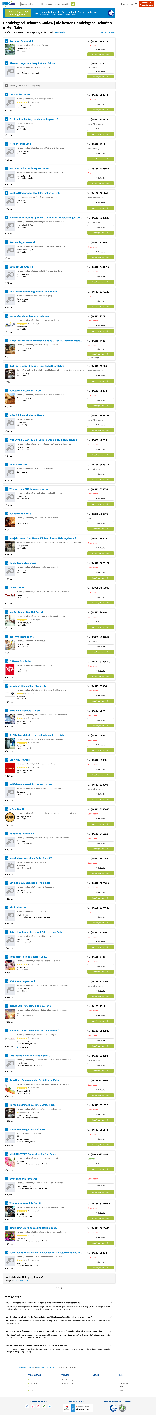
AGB (121, 1387)
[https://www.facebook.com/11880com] (27, 1406)
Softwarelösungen (67, 1383)
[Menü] (137, 4)
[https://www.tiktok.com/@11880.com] (33, 1406)
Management (34, 1383)
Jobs (31, 1390)
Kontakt (96, 1380)
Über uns (32, 1380)
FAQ (95, 1383)
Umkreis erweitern (20, 1280)
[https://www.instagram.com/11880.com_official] (38, 1406)
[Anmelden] (125, 4)
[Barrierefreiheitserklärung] (133, 3)
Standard (59, 32)
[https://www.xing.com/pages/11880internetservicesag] (44, 1406)
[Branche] (32, 4)
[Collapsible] (111, 1302)
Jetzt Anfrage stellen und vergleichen (17, 13)
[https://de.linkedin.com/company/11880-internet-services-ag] (50, 1406)
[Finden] (73, 4)
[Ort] (58, 4)
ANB (121, 1390)
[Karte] (104, 32)
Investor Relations (35, 1387)
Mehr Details (100, 49)
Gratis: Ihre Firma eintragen (146, 3)
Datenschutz (124, 1383)
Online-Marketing (67, 1380)
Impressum (123, 1380)
